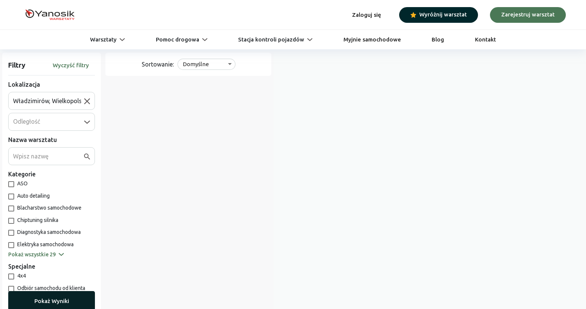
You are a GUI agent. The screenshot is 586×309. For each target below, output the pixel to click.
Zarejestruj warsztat (528, 14)
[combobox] (48, 101)
